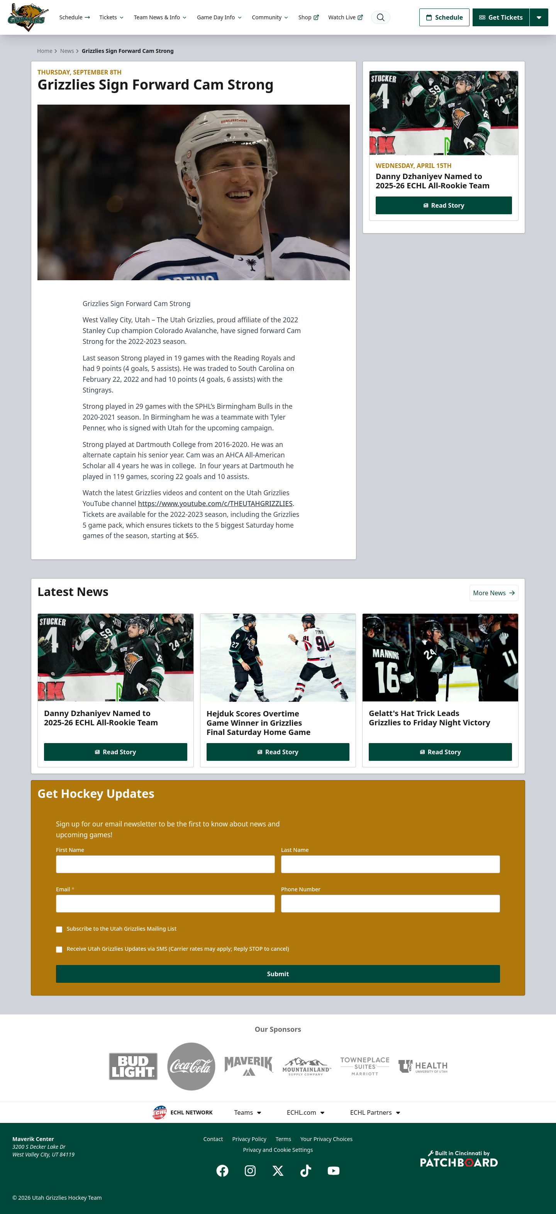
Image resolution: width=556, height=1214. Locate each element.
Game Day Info (219, 17)
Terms (283, 1139)
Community (271, 17)
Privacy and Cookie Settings (278, 1149)
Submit (278, 974)
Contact (213, 1139)
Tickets (112, 17)
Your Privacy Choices (326, 1139)
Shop (308, 17)
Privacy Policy (249, 1139)
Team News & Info (161, 17)
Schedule (74, 17)
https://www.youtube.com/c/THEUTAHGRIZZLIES (215, 503)
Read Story (443, 205)
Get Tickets (501, 17)
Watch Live (346, 17)
